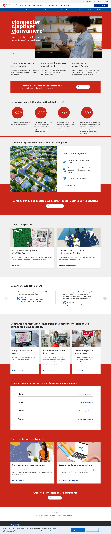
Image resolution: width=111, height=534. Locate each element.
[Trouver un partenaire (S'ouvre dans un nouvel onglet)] (55, 352)
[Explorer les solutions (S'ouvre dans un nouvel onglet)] (32, 462)
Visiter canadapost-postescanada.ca (92, 1)
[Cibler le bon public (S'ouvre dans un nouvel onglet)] (24, 352)
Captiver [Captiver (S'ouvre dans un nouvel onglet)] (45, 63)
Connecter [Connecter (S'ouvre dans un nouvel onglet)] (15, 63)
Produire (22, 410)
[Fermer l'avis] (108, 10)
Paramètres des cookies (92, 530)
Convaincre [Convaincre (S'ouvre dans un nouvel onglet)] (77, 63)
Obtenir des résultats (38, 5)
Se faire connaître (25, 5)
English (106, 1)
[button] (104, 298)
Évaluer (21, 419)
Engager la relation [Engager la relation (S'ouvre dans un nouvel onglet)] (70, 185)
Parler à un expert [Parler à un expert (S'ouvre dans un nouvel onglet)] (83, 87)
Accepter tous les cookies (78, 530)
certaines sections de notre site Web (38, 9)
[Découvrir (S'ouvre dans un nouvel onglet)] (32, 248)
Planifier (22, 394)
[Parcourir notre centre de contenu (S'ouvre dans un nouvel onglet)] (79, 462)
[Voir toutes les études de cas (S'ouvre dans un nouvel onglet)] (79, 248)
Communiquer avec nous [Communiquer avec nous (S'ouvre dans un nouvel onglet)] (55, 206)
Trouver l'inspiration (51, 5)
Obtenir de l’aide (64, 5)
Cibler (21, 402)
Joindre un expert (101, 5)
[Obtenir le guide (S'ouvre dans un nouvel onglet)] (86, 352)
